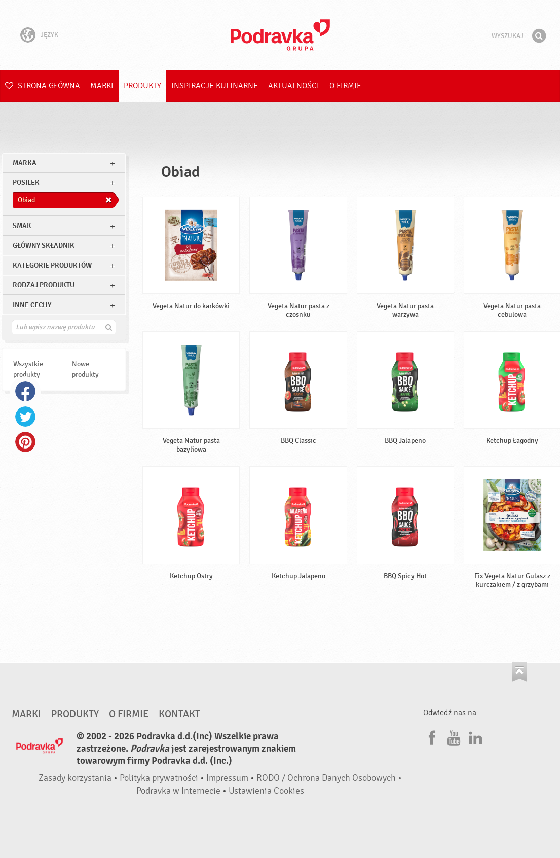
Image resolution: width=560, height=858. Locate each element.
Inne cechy (32, 305)
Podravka (280, 35)
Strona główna (42, 85)
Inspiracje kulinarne (214, 85)
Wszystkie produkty (28, 369)
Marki (102, 85)
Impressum (227, 778)
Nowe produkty (85, 369)
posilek (26, 182)
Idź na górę (519, 672)
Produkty (142, 85)
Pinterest (25, 442)
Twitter (25, 416)
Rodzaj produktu (43, 285)
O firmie (345, 85)
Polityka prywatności (159, 778)
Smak (22, 225)
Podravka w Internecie (178, 791)
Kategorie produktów (52, 265)
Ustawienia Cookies (266, 791)
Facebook (25, 391)
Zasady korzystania (75, 778)
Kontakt (179, 714)
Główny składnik (43, 245)
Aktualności (293, 85)
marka (24, 163)
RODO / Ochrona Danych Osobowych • (329, 778)
